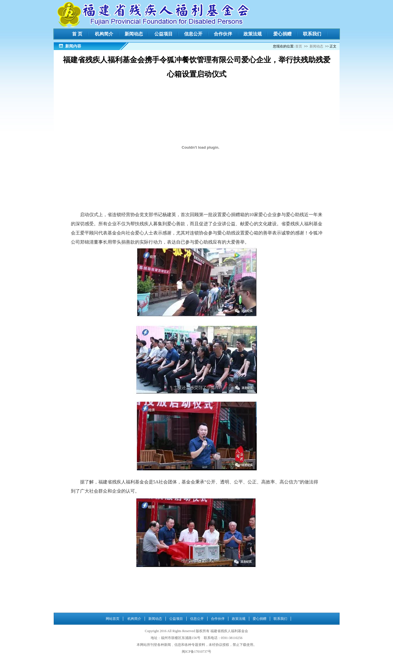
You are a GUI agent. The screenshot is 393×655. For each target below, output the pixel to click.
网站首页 (112, 619)
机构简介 (104, 33)
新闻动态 (134, 33)
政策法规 (253, 33)
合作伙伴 (223, 33)
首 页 (77, 33)
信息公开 (193, 33)
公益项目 (163, 33)
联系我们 (312, 33)
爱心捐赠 (282, 33)
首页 (298, 46)
